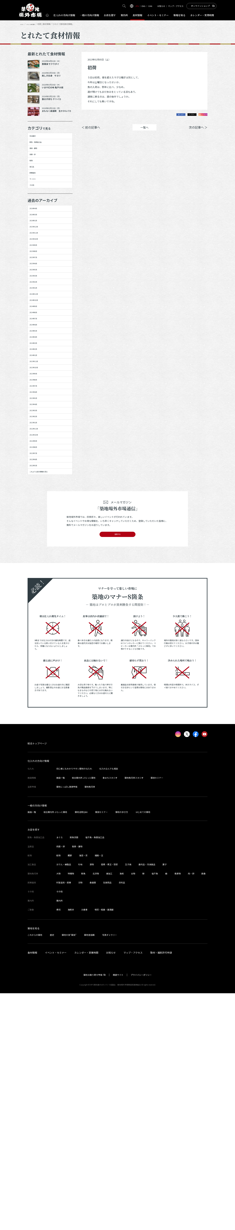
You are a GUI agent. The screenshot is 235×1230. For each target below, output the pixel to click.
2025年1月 (37, 387)
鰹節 (70, 1092)
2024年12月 (38, 397)
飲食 (203, 1110)
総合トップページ (37, 980)
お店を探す (110, 15)
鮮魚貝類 (74, 1074)
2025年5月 (37, 355)
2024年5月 (37, 460)
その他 (35, 222)
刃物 (80, 1119)
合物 (133, 1110)
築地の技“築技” (69, 1171)
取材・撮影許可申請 (161, 1189)
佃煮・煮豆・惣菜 (109, 1101)
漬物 (92, 1101)
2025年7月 (37, 334)
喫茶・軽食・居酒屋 (104, 1146)
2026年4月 (37, 250)
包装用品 (107, 1119)
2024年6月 (37, 450)
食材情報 (137, 15)
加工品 (35, 191)
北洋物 (96, 1110)
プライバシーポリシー (141, 1211)
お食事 (84, 1146)
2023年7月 (37, 555)
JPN (137, 6)
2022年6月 (37, 681)
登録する (117, 769)
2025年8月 (37, 324)
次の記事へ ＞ (198, 129)
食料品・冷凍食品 (146, 1101)
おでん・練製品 (63, 1101)
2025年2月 (37, 376)
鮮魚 (83, 1110)
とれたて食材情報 (36, 24)
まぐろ (59, 1074)
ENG (143, 6)
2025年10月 (38, 303)
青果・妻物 (37, 159)
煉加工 (109, 1110)
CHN (150, 6)
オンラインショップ (200, 5)
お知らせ (161, 6)
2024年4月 (37, 471)
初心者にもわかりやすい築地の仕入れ (74, 1005)
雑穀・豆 (99, 1092)
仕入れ (64, 15)
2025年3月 (37, 366)
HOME (22, 24)
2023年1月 (37, 618)
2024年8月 (37, 429)
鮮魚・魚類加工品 (41, 149)
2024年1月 (37, 502)
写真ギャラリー (109, 1171)
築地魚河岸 (90, 1023)
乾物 (33, 180)
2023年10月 (38, 523)
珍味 (80, 1101)
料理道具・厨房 (63, 1119)
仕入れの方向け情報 (38, 998)
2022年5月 (37, 692)
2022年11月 (38, 629)
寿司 (58, 1146)
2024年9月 (37, 418)
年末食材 (36, 138)
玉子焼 (128, 1101)
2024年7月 (37, 439)
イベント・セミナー (56, 1189)
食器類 (93, 1119)
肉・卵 (191, 1110)
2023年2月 (37, 608)
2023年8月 (37, 545)
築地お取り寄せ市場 (92, 1211)
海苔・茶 (83, 1092)
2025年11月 (38, 292)
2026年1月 (37, 271)
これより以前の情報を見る (47, 702)
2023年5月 (37, 576)
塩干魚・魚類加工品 (94, 1074)
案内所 (124, 15)
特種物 (71, 1110)
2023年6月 (37, 566)
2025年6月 (37, 345)
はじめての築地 (143, 1048)
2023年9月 (37, 534)
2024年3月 (37, 481)
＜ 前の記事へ (91, 129)
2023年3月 (37, 597)
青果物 (177, 1110)
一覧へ (144, 129)
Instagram (199, 115)
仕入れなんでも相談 (108, 1005)
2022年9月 (37, 650)
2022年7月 (37, 671)
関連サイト (118, 1211)
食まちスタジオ (110, 1014)
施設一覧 (60, 1014)
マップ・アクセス (175, 6)
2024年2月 (37, 492)
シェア (165, 115)
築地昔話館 (89, 1171)
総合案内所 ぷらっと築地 (83, 1014)
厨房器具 (36, 201)
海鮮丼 (71, 1146)
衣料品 (122, 1119)
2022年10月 (38, 639)
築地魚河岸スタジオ (134, 1014)
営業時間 (202, 15)
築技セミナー (157, 1014)
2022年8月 (37, 660)
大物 (58, 1110)
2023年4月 (37, 587)
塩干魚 (155, 1110)
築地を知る (179, 15)
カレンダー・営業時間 (86, 1189)
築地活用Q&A (81, 1048)
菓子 (164, 1101)
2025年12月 (38, 282)
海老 (122, 1110)
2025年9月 (37, 313)
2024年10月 (38, 408)
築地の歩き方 (121, 1048)
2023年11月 (38, 513)
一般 (89, 15)
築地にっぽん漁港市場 (66, 1023)
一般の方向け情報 (37, 1042)
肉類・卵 (36, 170)
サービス (36, 212)
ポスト (182, 115)
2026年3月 (37, 260)
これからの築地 (35, 1171)
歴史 (52, 1171)
